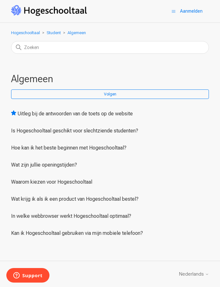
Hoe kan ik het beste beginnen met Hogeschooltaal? (68, 148)
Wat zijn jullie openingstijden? (44, 165)
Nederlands (194, 274)
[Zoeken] (110, 47)
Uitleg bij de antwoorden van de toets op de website (75, 114)
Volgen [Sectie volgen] (110, 94)
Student (54, 32)
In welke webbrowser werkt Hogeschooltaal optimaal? (71, 216)
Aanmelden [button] (191, 11)
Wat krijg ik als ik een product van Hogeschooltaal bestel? (75, 199)
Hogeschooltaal (25, 32)
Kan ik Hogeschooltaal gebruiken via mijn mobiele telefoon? (77, 233)
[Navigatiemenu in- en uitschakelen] (173, 11)
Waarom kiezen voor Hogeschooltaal (51, 182)
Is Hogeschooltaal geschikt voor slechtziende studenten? (74, 131)
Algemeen (77, 32)
